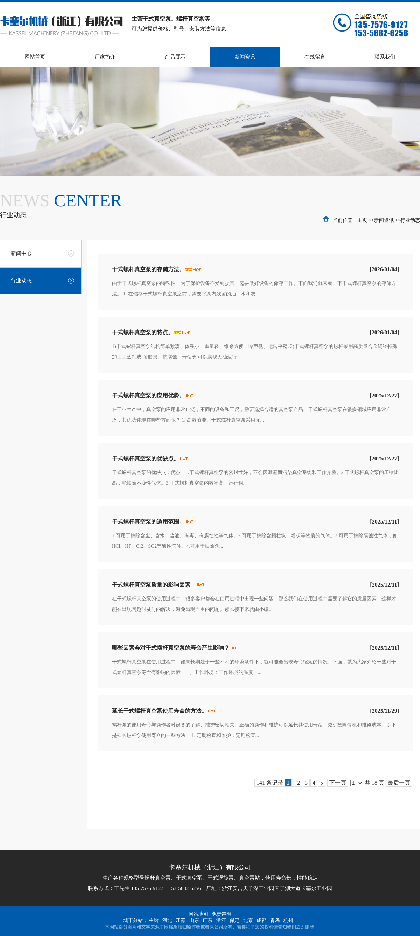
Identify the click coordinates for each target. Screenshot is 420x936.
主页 (362, 220)
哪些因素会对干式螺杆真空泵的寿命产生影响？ (171, 648)
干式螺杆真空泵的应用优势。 (148, 395)
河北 (167, 920)
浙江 (221, 920)
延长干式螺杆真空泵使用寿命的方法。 (159, 711)
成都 (261, 920)
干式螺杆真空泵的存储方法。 (148, 269)
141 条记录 (274, 783)
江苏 (181, 920)
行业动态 (410, 220)
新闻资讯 (384, 220)
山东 (194, 920)
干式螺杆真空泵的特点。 (143, 332)
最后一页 (399, 783)
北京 (248, 920)
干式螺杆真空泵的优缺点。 (145, 459)
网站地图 (198, 914)
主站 (154, 920)
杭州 (288, 920)
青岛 (275, 920)
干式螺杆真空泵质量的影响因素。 (154, 585)
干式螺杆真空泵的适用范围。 (148, 522)
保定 (234, 920)
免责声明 (221, 914)
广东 (207, 920)
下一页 (337, 783)
